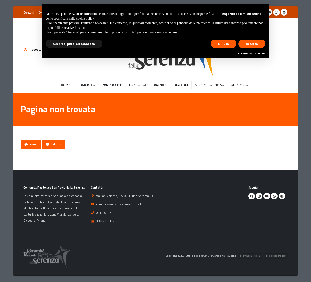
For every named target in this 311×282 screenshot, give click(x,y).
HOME (66, 85)
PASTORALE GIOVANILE (148, 85)
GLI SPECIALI (240, 85)
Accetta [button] (252, 43)
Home (30, 144)
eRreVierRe (229, 256)
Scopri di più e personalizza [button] (74, 43)
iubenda (260, 53)
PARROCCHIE (112, 85)
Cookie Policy (277, 256)
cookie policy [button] (85, 18)
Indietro (54, 144)
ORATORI (180, 85)
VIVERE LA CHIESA (209, 85)
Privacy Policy (251, 256)
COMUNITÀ (86, 85)
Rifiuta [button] (223, 43)
